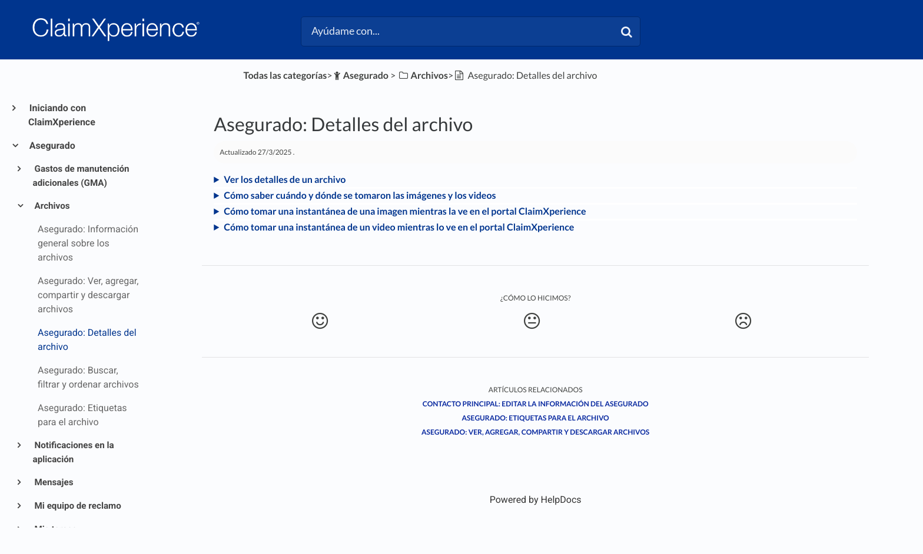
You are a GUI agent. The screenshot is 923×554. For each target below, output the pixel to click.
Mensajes (53, 482)
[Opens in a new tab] (536, 499)
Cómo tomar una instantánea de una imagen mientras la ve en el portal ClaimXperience (405, 211)
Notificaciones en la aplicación (73, 452)
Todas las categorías (285, 75)
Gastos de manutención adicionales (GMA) (81, 175)
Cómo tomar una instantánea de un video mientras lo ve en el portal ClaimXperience (399, 227)
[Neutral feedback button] (532, 321)
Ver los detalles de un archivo (285, 179)
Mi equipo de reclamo (77, 505)
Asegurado (51, 145)
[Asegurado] (361, 75)
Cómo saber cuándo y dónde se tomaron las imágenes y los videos (360, 195)
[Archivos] (422, 75)
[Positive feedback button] (320, 321)
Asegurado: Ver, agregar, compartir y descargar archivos (535, 432)
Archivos (51, 206)
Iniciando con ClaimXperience (61, 115)
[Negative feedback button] (743, 321)
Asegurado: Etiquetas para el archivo (535, 417)
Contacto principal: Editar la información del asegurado (536, 403)
